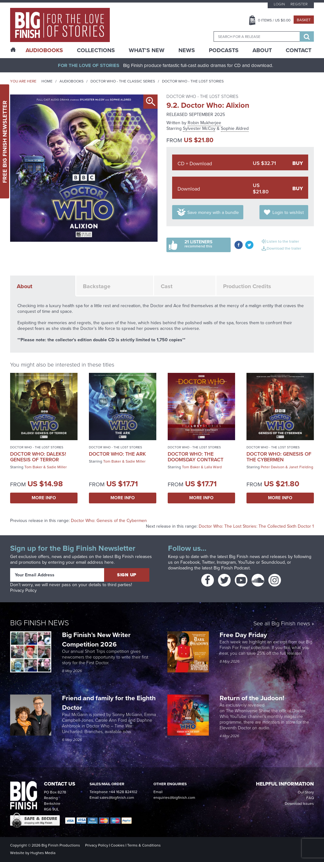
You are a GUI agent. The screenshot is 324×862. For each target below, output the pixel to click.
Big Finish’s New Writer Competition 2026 (96, 639)
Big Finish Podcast (232, 568)
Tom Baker (33, 467)
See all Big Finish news (281, 624)
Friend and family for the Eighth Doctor (109, 702)
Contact (298, 50)
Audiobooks (71, 81)
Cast (166, 286)
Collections (96, 50)
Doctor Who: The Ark (117, 454)
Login (279, 4)
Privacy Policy (23, 590)
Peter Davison (272, 467)
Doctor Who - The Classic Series (122, 81)
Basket (304, 19)
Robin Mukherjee (204, 122)
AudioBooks (44, 50)
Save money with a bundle (213, 212)
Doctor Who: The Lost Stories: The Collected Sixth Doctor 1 (256, 526)
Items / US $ (274, 20)
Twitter (208, 562)
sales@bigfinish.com (117, 797)
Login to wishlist (288, 212)
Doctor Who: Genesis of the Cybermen (278, 456)
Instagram (226, 562)
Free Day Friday (243, 635)
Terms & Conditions (144, 845)
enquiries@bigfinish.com (174, 797)
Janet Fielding (301, 467)
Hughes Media (42, 852)
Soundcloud (273, 562)
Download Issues (299, 803)
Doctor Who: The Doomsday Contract (195, 456)
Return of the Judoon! (253, 698)
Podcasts (224, 50)
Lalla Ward (213, 467)
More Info (44, 498)
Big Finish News (39, 622)
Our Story (306, 792)
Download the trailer (284, 248)
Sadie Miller (57, 467)
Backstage (96, 286)
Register (299, 4)
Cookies (118, 845)
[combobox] (257, 36)
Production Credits (247, 286)
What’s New (147, 50)
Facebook (190, 562)
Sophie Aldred (235, 128)
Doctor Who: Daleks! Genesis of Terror (38, 456)
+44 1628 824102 (123, 791)
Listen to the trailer (283, 241)
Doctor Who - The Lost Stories (193, 81)
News (186, 50)
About (262, 50)
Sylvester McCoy (199, 128)
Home (47, 81)
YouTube (246, 562)
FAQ (310, 797)
